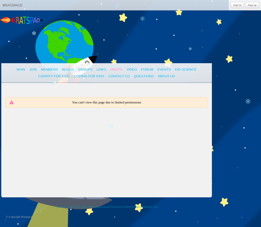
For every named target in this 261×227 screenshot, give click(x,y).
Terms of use (63, 206)
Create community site (144, 206)
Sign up (252, 4)
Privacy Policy (81, 206)
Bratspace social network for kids (110, 206)
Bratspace (12, 5)
